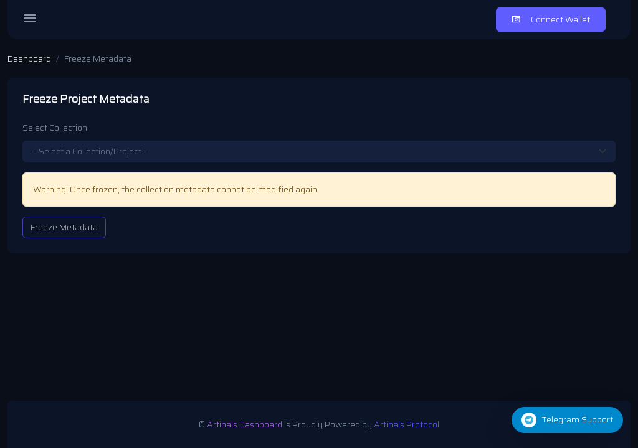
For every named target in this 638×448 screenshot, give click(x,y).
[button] (567, 420)
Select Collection (54, 127)
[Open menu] (29, 20)
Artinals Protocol (406, 424)
